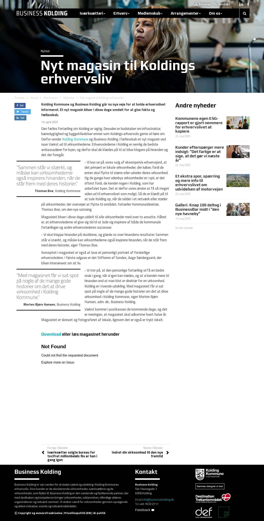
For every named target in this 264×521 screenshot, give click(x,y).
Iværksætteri (92, 13)
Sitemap (202, 4)
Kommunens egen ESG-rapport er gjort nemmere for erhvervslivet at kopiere (199, 125)
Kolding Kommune (75, 139)
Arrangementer (186, 13)
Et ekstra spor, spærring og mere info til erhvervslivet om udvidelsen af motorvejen (199, 182)
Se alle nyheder (184, 228)
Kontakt (222, 4)
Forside (20, 97)
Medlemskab (150, 13)
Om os (215, 13)
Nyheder (69, 97)
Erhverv (121, 13)
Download (51, 334)
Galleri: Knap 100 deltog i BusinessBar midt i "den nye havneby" (198, 209)
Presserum (51, 97)
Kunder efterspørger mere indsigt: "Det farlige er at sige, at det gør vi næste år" (199, 153)
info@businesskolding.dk (158, 499)
